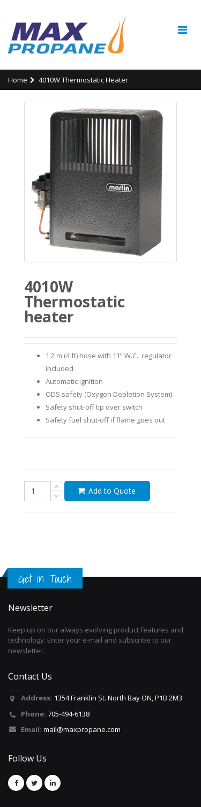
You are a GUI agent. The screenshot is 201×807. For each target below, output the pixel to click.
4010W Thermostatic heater (83, 80)
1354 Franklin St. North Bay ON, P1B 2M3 (118, 698)
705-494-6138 (69, 714)
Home (17, 80)
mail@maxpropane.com (82, 729)
